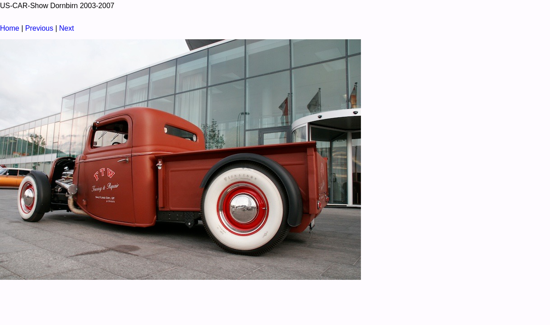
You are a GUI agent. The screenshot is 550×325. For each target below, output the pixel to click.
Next (66, 28)
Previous (39, 28)
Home (9, 28)
